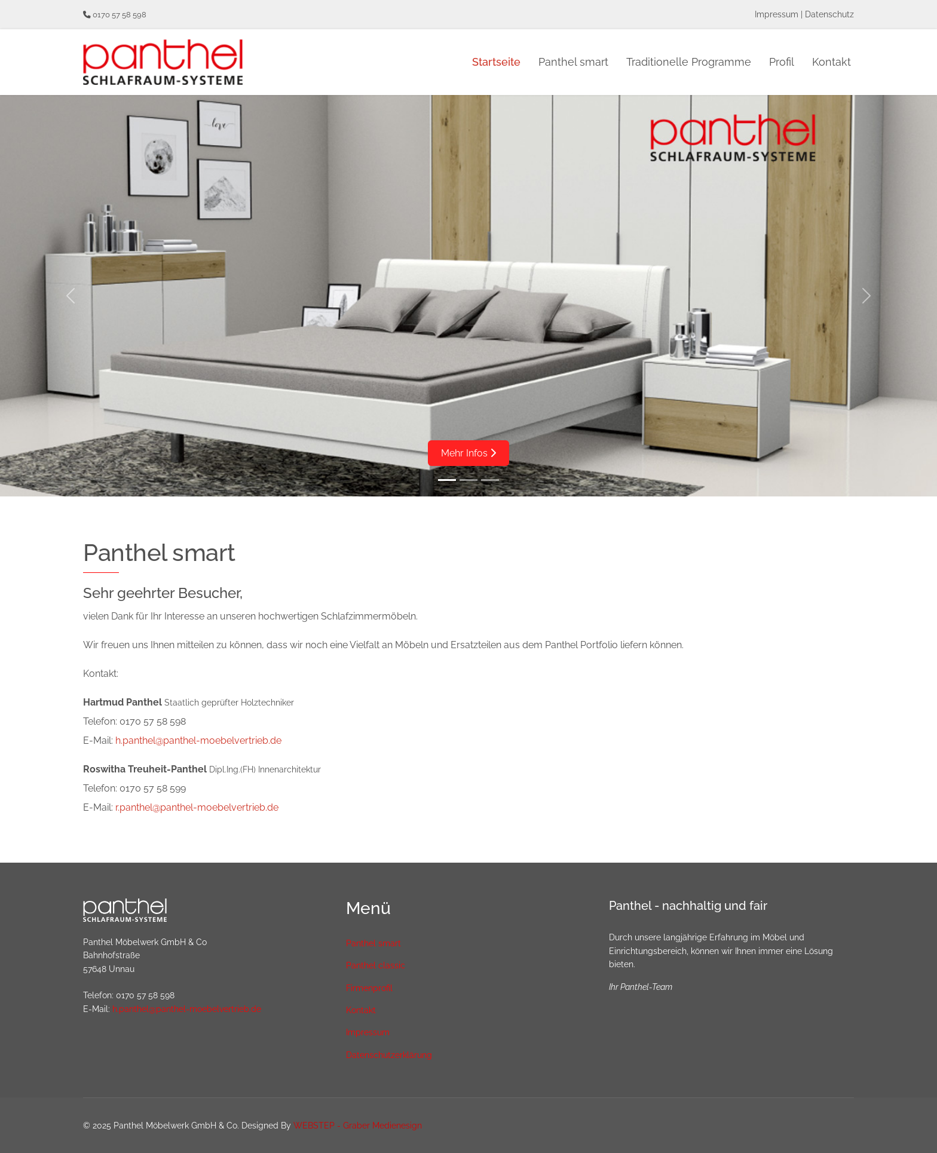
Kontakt (831, 62)
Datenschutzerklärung (389, 1055)
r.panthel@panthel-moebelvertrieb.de (196, 807)
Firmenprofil (369, 988)
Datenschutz (829, 14)
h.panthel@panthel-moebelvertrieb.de (198, 740)
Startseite (496, 62)
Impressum (776, 14)
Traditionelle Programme (688, 62)
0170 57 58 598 (119, 14)
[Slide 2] (468, 480)
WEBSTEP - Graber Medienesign (357, 1125)
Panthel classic (375, 965)
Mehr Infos (468, 453)
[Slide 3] (490, 480)
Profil (781, 62)
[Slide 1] (447, 480)
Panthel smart (573, 62)
